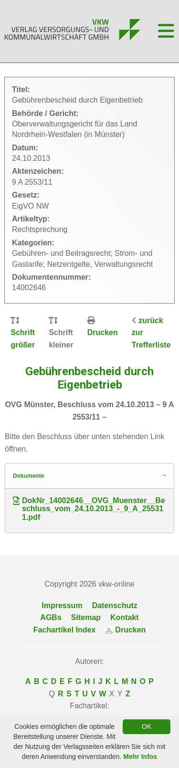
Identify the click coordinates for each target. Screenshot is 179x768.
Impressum (62, 605)
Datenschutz (114, 605)
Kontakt (124, 617)
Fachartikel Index (64, 630)
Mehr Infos (140, 756)
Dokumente (28, 476)
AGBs (50, 617)
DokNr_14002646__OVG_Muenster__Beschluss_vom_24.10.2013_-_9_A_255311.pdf (89, 509)
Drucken (102, 332)
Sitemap (86, 617)
